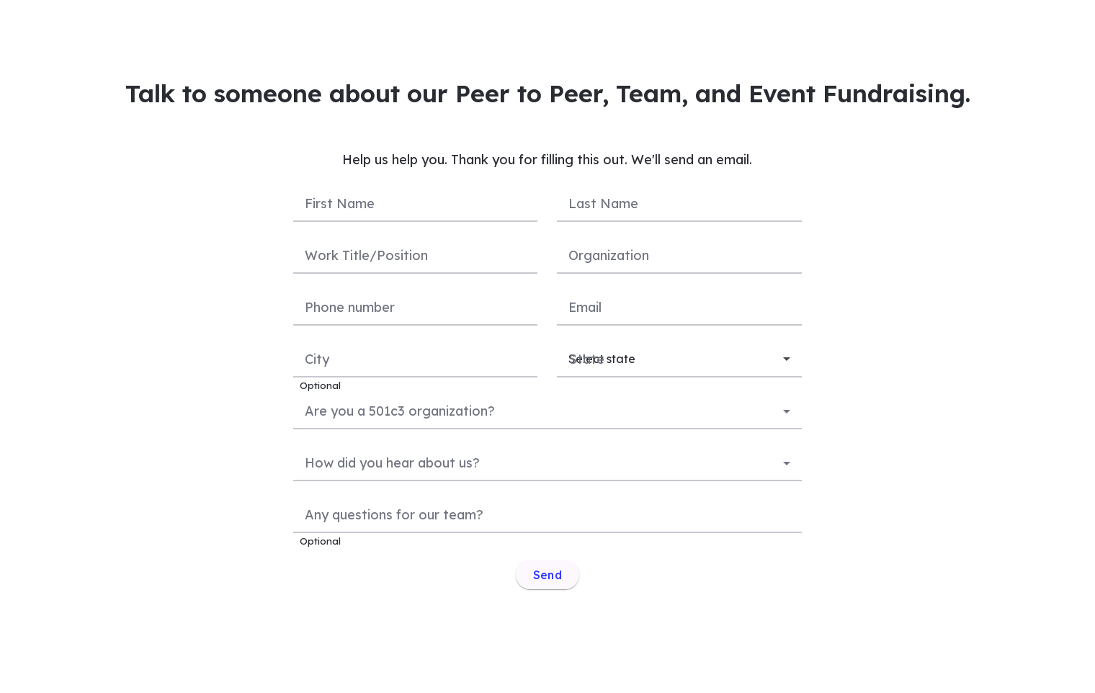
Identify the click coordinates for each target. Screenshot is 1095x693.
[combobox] (547, 410)
